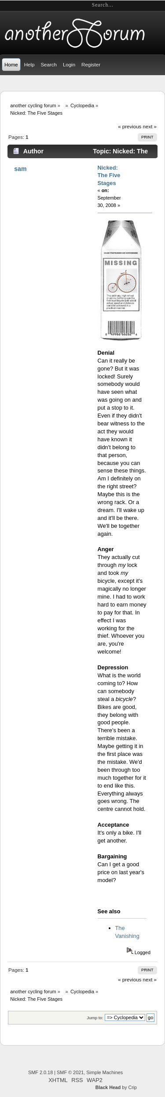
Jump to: (95, 1017)
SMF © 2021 (70, 1072)
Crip (132, 1087)
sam (20, 168)
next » (150, 126)
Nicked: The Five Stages (109, 175)
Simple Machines (104, 1072)
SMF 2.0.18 (40, 1072)
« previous (129, 126)
